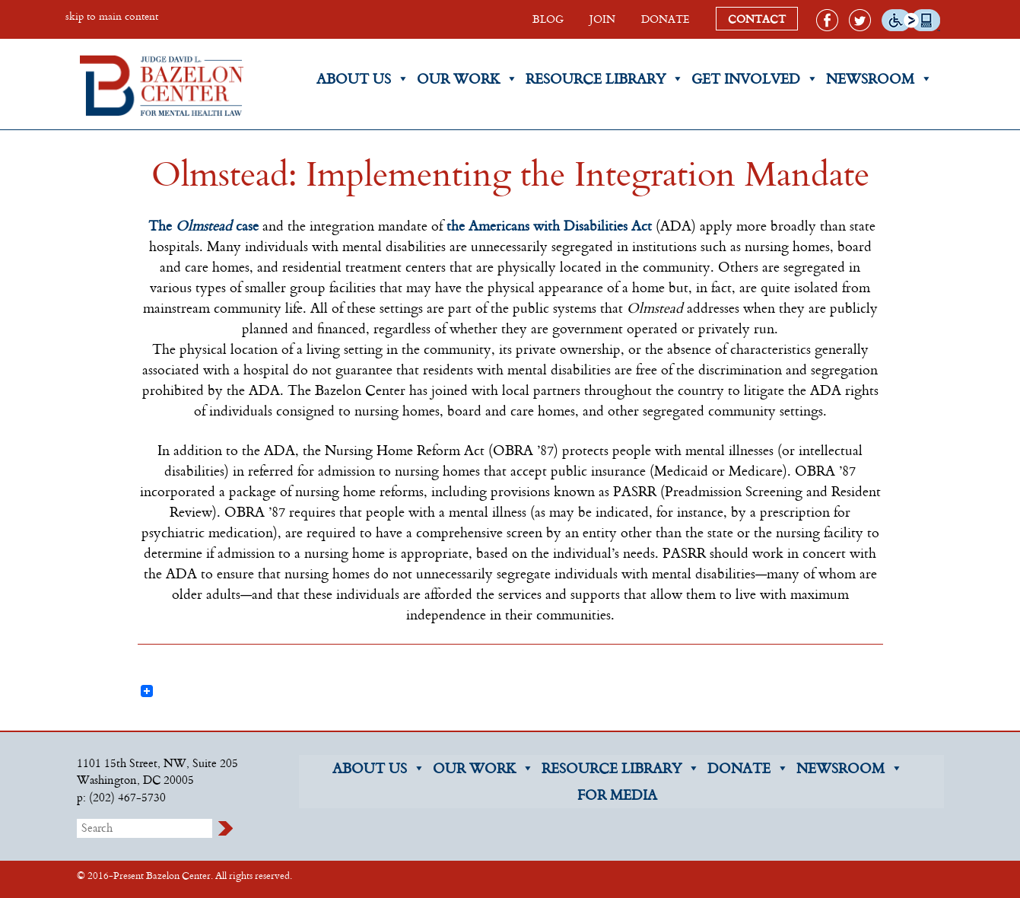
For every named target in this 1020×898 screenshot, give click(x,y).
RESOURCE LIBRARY (621, 768)
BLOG (548, 19)
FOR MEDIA (617, 794)
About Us (362, 78)
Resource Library (605, 78)
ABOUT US (378, 768)
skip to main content (111, 16)
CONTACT (757, 19)
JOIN (602, 19)
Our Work (467, 78)
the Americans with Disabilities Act (549, 225)
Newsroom (879, 78)
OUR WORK (483, 768)
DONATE (665, 19)
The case (203, 225)
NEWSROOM (849, 768)
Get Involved (754, 78)
